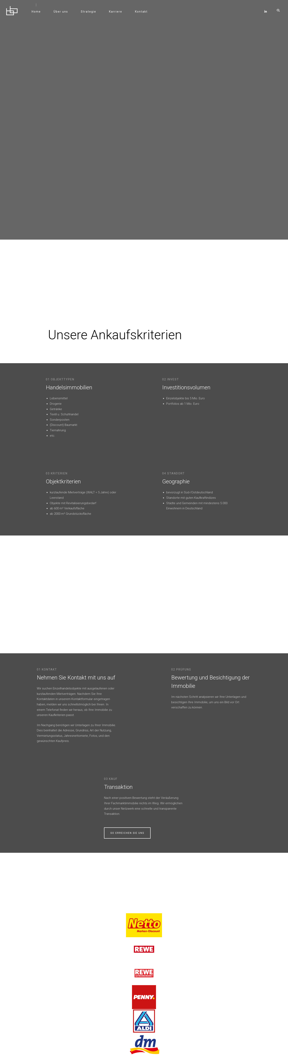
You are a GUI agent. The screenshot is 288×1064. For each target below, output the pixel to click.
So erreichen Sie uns (222, 650)
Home (39, 14)
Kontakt (144, 14)
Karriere (118, 14)
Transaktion (213, 604)
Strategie (91, 14)
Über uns (64, 14)
